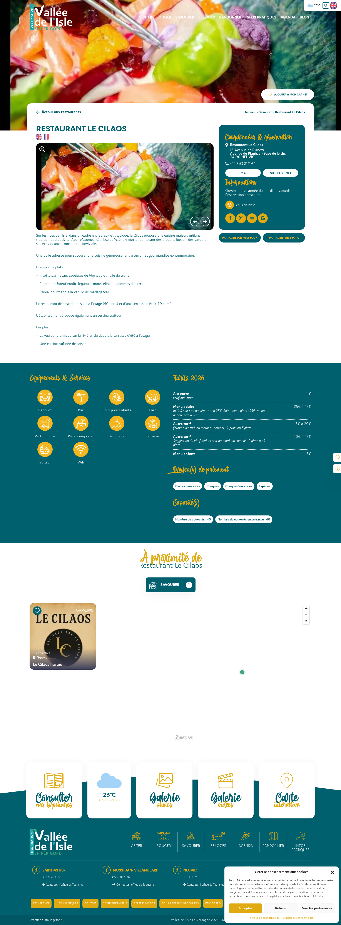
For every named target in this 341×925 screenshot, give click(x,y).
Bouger (163, 17)
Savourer (184, 17)
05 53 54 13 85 (51, 877)
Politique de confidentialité (263, 917)
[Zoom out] (306, 615)
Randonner (230, 17)
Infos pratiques (261, 17)
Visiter (145, 17)
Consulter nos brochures (180, 903)
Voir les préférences (317, 908)
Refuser (281, 908)
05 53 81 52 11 (191, 877)
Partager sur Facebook (239, 237)
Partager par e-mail (284, 237)
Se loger (206, 17)
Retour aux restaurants (61, 112)
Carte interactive (115, 903)
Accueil (250, 112)
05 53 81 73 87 (121, 877)
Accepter (245, 908)
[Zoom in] (306, 608)
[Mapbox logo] (184, 737)
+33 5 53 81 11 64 (243, 164)
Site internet (280, 173)
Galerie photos (144, 903)
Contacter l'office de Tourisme (65, 884)
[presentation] (194, 221)
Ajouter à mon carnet (291, 94)
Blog (304, 17)
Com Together (52, 920)
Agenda (288, 17)
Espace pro (213, 903)
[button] (332, 872)
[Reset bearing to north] (306, 621)
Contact (90, 903)
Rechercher (41, 903)
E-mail (243, 173)
